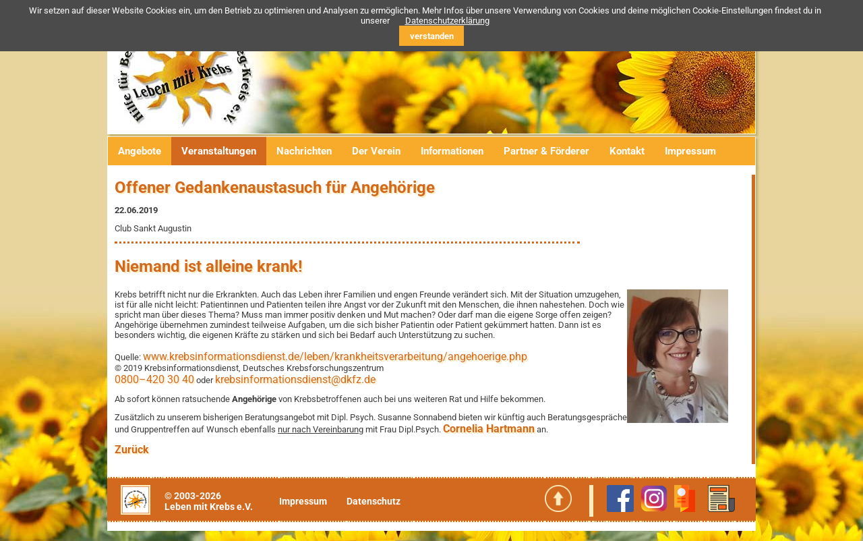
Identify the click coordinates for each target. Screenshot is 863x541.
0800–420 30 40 (154, 379)
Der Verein (376, 151)
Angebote (139, 151)
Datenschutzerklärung (447, 21)
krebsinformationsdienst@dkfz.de (295, 379)
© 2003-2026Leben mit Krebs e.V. (209, 501)
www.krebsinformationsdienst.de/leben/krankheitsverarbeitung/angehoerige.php (335, 356)
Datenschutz (373, 501)
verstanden (432, 36)
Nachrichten (304, 151)
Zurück (132, 449)
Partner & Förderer (546, 151)
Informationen (452, 151)
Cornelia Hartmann (489, 428)
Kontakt (627, 151)
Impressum (690, 151)
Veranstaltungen (218, 151)
